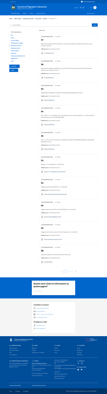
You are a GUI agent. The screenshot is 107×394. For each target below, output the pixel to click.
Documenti (81, 345)
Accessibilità (25, 391)
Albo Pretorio (17, 18)
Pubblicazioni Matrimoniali (18, 56)
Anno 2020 (38, 18)
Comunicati (56, 350)
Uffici (10, 352)
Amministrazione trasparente (18, 361)
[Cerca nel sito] (94, 7)
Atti (12, 35)
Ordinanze (13, 53)
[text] (80, 7)
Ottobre (45, 18)
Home (10, 18)
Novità (57, 345)
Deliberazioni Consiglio (17, 43)
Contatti (35, 361)
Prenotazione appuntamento (60, 374)
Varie (12, 61)
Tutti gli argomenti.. (91, 13)
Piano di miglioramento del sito (39, 385)
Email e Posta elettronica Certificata (40, 373)
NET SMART (93, 391)
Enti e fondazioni (13, 355)
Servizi (35, 345)
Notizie (55, 348)
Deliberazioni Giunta (28, 18)
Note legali (17, 391)
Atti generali (79, 350)
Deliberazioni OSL (15, 48)
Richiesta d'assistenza (59, 378)
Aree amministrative (13, 350)
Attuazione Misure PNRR (15, 385)
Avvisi (12, 38)
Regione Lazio (13, 1)
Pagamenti (34, 348)
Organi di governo (13, 348)
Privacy (10, 391)
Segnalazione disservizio (59, 376)
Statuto (78, 348)
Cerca (94, 25)
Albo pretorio (80, 355)
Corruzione (79, 352)
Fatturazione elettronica (37, 375)
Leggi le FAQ (57, 372)
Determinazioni (15, 51)
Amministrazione (15, 345)
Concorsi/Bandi (15, 40)
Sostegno (34, 350)
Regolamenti (14, 58)
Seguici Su (80, 361)
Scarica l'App (81, 367)
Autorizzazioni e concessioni (38, 352)
